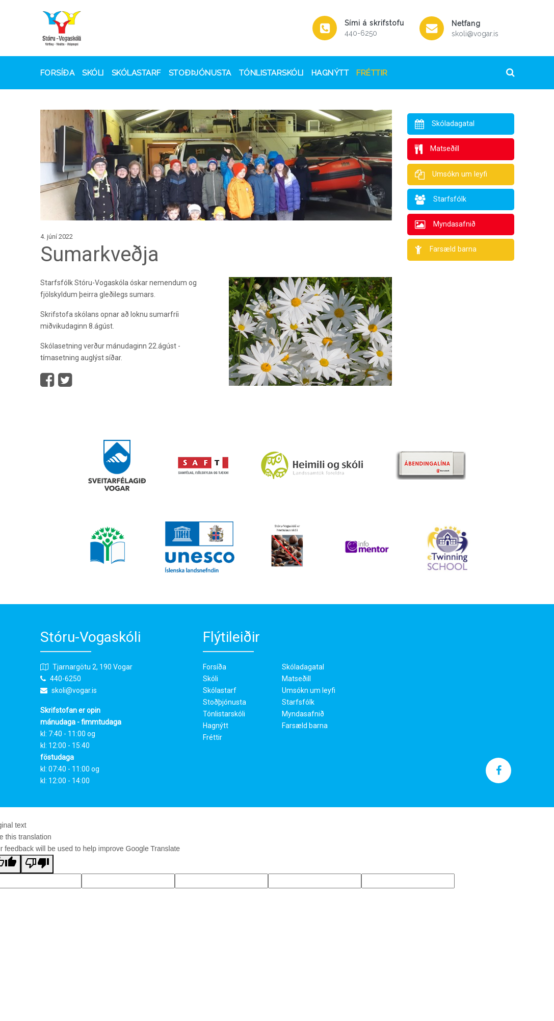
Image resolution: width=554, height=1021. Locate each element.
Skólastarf (136, 73)
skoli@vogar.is (475, 34)
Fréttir (372, 73)
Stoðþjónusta (200, 73)
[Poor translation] (37, 864)
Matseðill (296, 679)
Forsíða (57, 73)
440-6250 (361, 33)
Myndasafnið (303, 714)
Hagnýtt (330, 73)
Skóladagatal (303, 667)
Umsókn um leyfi (308, 690)
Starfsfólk (298, 702)
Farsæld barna (305, 725)
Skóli (93, 73)
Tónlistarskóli (271, 73)
